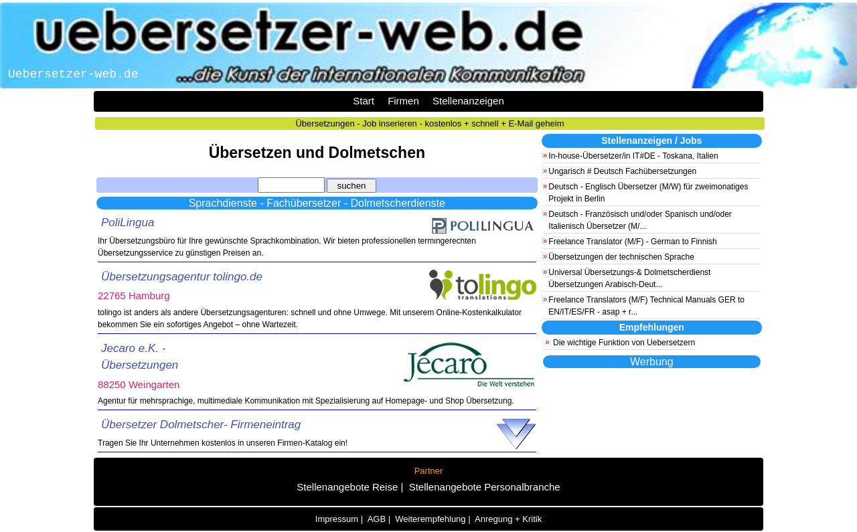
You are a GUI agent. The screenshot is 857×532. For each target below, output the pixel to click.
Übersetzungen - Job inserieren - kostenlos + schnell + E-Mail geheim (429, 123)
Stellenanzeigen (468, 100)
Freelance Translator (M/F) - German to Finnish (632, 241)
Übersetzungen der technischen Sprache (621, 257)
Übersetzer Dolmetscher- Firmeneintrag (201, 424)
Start (363, 100)
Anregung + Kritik (508, 519)
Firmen (403, 100)
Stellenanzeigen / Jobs (651, 140)
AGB (377, 519)
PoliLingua (127, 222)
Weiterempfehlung (430, 519)
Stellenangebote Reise (347, 487)
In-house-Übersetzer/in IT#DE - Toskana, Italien (633, 156)
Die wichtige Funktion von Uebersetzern (624, 342)
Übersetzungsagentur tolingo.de (181, 276)
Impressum (336, 519)
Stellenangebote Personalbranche (484, 487)
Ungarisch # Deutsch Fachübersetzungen (622, 171)
